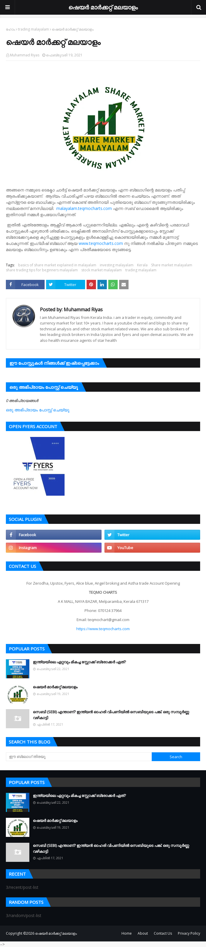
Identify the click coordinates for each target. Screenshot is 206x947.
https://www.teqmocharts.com (103, 628)
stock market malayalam (101, 270)
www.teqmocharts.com (101, 243)
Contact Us (163, 933)
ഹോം (10, 29)
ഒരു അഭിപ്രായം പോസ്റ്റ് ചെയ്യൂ (37, 410)
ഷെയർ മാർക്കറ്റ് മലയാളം (103, 7)
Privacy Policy (189, 933)
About (143, 933)
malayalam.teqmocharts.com (84, 208)
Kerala (142, 265)
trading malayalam (33, 29)
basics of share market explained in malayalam (57, 265)
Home (126, 933)
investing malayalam (117, 265)
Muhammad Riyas (24, 55)
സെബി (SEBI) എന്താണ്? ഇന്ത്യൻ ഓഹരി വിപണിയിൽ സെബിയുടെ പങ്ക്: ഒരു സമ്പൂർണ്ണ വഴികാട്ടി (111, 714)
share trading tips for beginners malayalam (42, 270)
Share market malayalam (171, 265)
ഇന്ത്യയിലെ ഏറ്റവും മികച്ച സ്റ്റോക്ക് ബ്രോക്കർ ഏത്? (79, 662)
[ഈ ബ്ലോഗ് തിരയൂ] (79, 756)
